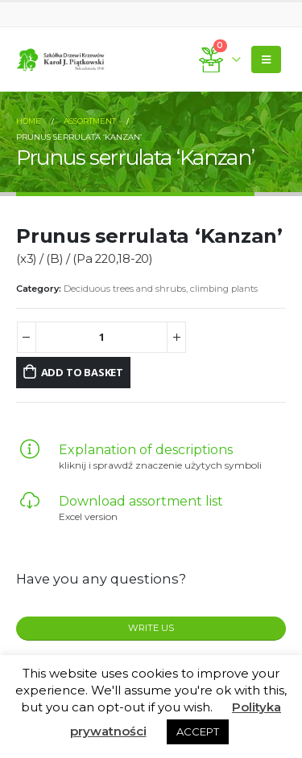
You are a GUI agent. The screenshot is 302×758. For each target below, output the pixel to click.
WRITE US (151, 627)
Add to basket (82, 372)
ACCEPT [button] (197, 731)
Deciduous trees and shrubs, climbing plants (161, 288)
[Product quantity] (101, 337)
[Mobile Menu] (266, 59)
